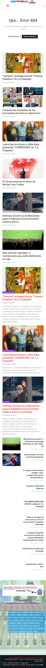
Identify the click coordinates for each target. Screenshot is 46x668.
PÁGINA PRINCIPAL (30, 36)
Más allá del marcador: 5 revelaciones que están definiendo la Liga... (21, 255)
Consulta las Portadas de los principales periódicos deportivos (21, 112)
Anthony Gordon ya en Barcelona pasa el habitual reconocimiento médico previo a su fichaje (20, 408)
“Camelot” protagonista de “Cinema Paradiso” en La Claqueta (22, 77)
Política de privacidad (27, 657)
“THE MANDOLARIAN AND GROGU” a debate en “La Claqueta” (33, 504)
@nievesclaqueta (8, 292)
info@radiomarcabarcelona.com (24, 603)
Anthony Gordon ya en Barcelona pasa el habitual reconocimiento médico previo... (20, 218)
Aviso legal (13, 657)
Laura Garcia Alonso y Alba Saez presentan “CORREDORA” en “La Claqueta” (20, 147)
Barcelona (6, 402)
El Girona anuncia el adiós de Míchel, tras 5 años (18, 183)
